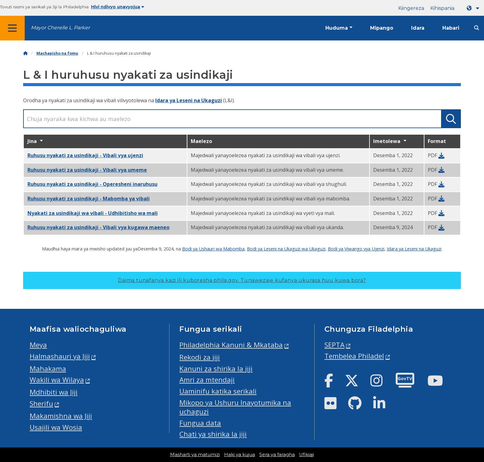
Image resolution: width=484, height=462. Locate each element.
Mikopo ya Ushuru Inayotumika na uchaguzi (235, 407)
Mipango (381, 28)
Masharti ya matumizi (195, 454)
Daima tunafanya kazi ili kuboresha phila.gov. (242, 280)
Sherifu (41, 403)
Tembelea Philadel (354, 356)
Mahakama (48, 368)
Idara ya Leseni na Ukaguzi (188, 100)
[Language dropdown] (474, 8)
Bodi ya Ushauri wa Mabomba (213, 249)
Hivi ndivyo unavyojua (117, 6)
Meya (38, 345)
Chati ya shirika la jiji (213, 434)
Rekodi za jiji (199, 357)
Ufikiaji (306, 454)
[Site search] (476, 28)
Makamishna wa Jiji (61, 416)
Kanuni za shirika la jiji (215, 368)
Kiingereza (411, 8)
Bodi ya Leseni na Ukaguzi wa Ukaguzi (286, 249)
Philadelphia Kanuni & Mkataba (231, 345)
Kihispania (442, 8)
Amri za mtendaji (207, 379)
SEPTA (334, 345)
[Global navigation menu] (12, 28)
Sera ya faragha (277, 454)
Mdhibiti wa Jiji (53, 392)
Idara (417, 28)
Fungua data (200, 423)
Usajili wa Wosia (56, 427)
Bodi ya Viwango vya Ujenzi (356, 249)
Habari (450, 28)
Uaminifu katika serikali (218, 391)
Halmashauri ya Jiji (60, 356)
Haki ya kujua (239, 454)
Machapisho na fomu (57, 53)
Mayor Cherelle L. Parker (60, 28)
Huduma (336, 28)
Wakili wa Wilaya (57, 379)
